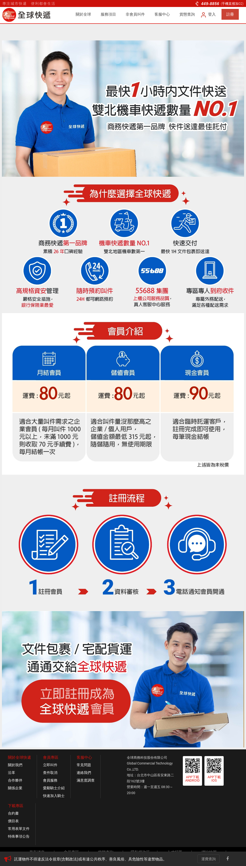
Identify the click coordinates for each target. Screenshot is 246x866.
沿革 (11, 773)
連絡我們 (84, 773)
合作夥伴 (15, 780)
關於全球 (83, 14)
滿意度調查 (86, 780)
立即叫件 (50, 765)
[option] (98, 859)
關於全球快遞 (19, 757)
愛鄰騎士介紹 (54, 788)
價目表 (13, 821)
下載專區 (15, 805)
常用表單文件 (19, 829)
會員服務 (50, 780)
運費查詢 (208, 859)
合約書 (13, 813)
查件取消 (50, 773)
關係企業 (15, 788)
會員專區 (50, 757)
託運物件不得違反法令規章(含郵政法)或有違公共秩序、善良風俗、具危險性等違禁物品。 (90, 859)
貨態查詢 (187, 14)
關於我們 (15, 765)
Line (237, 858)
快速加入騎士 (54, 796)
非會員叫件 (135, 14)
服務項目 (108, 14)
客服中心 (162, 14)
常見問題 (84, 765)
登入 (209, 14)
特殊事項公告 (19, 836)
